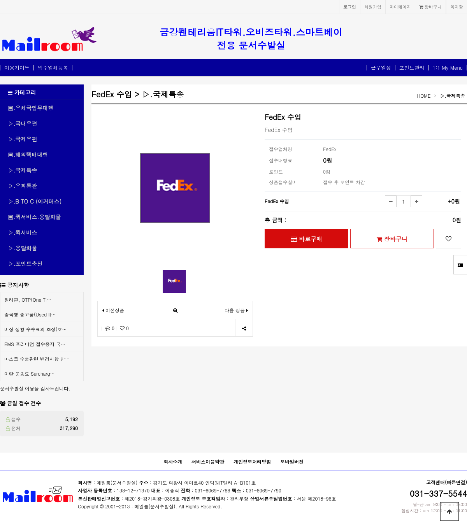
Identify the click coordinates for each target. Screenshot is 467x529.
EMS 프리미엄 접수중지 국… (34, 344)
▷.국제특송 (22, 170)
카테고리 (22, 92)
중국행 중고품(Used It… (30, 314)
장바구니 (430, 7)
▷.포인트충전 (25, 263)
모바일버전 (292, 461)
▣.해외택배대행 (28, 154)
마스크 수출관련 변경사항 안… (37, 358)
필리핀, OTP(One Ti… (27, 299)
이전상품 (113, 310)
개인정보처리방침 (252, 461)
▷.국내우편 (22, 123)
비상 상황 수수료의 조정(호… (35, 329)
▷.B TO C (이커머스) (34, 201)
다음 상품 (236, 310)
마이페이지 (400, 7)
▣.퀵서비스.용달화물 (34, 217)
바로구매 (306, 239)
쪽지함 (456, 7)
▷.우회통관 (22, 186)
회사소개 (172, 461)
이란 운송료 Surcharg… (29, 373)
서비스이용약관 (207, 461)
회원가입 (372, 7)
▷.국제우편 (22, 139)
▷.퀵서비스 (22, 232)
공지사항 (18, 285)
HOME (424, 95)
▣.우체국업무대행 (30, 108)
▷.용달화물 (22, 248)
